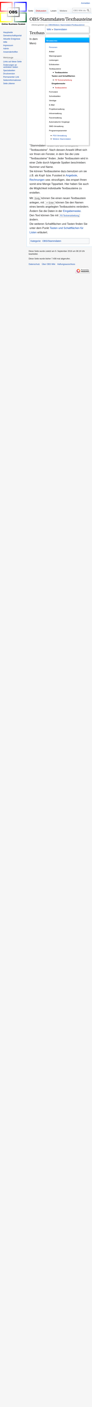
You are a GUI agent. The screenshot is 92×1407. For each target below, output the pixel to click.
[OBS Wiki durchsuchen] (81, 17)
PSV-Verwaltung (60, 135)
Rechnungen (37, 179)
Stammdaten (60, 29)
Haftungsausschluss (66, 264)
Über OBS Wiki (48, 264)
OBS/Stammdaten (51, 241)
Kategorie (35, 241)
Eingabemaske (72, 211)
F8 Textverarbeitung (63, 80)
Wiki (49, 29)
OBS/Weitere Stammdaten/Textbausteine (66, 25)
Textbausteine (61, 72)
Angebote (71, 175)
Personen (53, 47)
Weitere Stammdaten (62, 139)
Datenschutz (34, 264)
